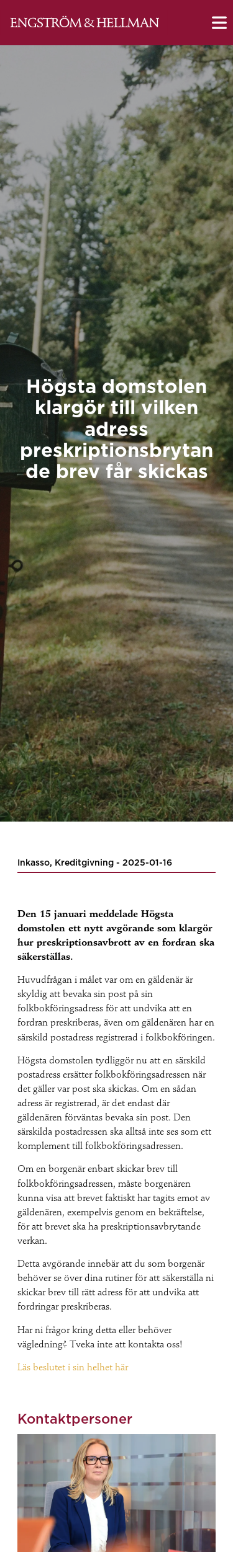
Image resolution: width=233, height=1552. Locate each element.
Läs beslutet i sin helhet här (72, 1368)
